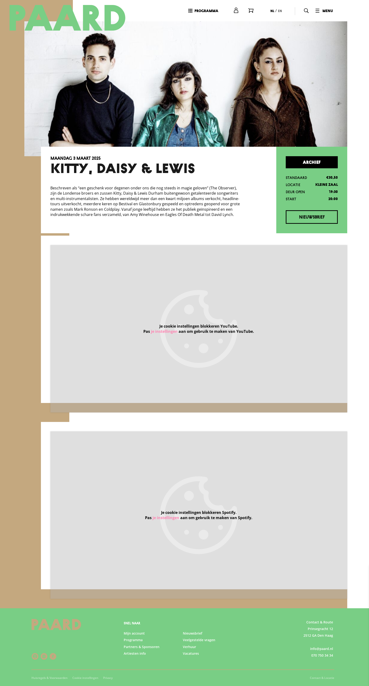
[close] (361, 573)
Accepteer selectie (329, 677)
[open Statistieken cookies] (361, 632)
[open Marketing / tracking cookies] (361, 646)
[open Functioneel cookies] (361, 617)
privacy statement (310, 602)
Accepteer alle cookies (329, 663)
